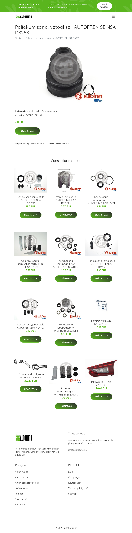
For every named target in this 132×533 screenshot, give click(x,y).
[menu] (113, 16)
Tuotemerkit (34, 111)
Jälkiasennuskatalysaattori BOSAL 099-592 (30, 376)
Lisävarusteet (22, 488)
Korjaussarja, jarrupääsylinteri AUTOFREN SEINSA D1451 (66, 327)
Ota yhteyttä (74, 477)
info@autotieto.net (77, 449)
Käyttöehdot (74, 482)
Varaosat (20, 504)
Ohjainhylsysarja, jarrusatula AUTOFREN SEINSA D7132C (30, 263)
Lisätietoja (27, 131)
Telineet (19, 493)
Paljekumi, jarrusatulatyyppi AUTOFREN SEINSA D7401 (66, 391)
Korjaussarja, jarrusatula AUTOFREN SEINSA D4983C (30, 200)
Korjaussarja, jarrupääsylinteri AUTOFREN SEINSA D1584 (66, 263)
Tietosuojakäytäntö (78, 488)
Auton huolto (21, 471)
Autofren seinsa (50, 111)
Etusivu (18, 38)
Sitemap (72, 493)
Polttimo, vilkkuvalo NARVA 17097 (101, 322)
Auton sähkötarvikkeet (27, 482)
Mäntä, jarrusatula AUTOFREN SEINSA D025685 (66, 200)
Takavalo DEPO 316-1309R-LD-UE (101, 383)
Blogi (71, 471)
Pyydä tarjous (104, 5)
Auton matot (21, 477)
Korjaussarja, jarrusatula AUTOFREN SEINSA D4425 (101, 263)
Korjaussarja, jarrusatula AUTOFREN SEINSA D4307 (30, 326)
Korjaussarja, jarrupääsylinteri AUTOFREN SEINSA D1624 (101, 200)
